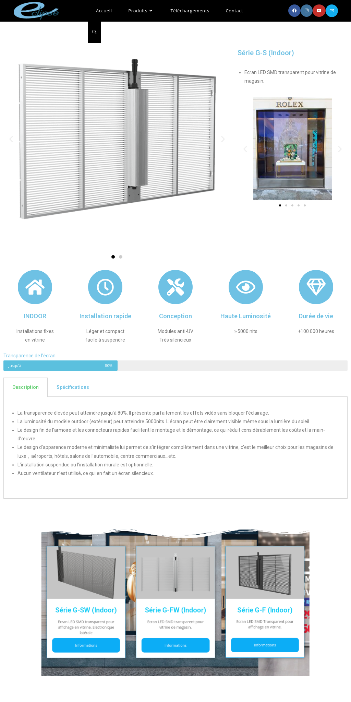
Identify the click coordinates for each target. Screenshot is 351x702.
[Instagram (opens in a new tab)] (307, 10)
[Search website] (94, 32)
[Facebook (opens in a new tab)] (294, 10)
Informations (123, 627)
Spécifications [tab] (73, 387)
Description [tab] (25, 387)
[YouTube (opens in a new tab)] (319, 10)
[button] (113, 257)
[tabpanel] (175, 448)
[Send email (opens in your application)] (332, 10)
